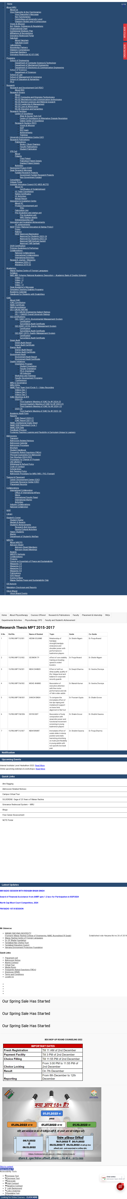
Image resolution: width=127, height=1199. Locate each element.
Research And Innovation (25, 527)
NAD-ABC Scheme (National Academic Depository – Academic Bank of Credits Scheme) (48, 275)
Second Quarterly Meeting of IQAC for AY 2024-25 (42, 404)
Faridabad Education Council (17, 945)
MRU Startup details (28, 217)
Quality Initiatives (17, 361)
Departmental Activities (12, 620)
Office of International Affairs (27, 493)
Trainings (24, 135)
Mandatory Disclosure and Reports (21, 587)
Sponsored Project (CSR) (21, 168)
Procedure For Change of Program (25, 459)
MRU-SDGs (15, 385)
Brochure (14, 448)
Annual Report (21, 198)
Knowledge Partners (19, 47)
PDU (22, 208)
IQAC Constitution (17, 302)
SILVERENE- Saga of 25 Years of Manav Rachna (23, 799)
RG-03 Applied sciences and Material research (35, 102)
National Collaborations (25, 253)
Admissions (11, 436)
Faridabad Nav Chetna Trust (17, 943)
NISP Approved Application (27, 234)
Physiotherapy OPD (33, 620)
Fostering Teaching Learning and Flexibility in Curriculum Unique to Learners (42, 432)
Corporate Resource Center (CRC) (24, 482)
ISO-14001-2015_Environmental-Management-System (39, 319)
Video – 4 (19, 285)
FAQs (107, 615)
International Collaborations (27, 255)
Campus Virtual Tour (11, 794)
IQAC (8, 298)
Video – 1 (19, 278)
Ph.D (12, 82)
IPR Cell (13, 151)
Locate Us (9, 977)
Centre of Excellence (24, 114)
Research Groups (17, 92)
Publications (20, 142)
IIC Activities (20, 196)
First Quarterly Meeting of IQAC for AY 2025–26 (40, 411)
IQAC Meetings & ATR (19, 397)
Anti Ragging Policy (18, 471)
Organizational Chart (18, 28)
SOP (22, 128)
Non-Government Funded (31, 177)
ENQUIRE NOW (124, 50)
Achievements (26, 132)
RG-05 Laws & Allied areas (26, 106)
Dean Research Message (21, 170)
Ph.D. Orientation (27, 371)
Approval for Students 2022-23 (33, 239)
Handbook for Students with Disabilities (27, 294)
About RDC (19, 90)
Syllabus (13, 273)
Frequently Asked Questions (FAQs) (25, 452)
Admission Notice (12, 960)
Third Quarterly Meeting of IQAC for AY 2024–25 (41, 406)
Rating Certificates (23, 194)
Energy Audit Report (23, 350)
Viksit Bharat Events (18, 593)
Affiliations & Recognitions (21, 33)
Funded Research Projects (26, 172)
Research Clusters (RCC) (25, 123)
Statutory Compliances (20, 50)
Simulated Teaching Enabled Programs (26, 289)
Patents (18, 156)
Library (9, 514)
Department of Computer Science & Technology (35, 63)
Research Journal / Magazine (22, 260)
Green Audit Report (23, 343)
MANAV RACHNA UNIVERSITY (38, 934)
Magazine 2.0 (16, 566)
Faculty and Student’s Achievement (60, 620)
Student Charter (16, 520)
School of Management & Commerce (26, 77)
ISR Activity (11, 584)
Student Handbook (18, 450)
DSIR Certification (17, 246)
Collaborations (16, 250)
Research (10, 85)
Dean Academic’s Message (22, 287)
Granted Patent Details (30, 163)
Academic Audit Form (19, 413)
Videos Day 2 (21, 392)
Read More (40, 765)
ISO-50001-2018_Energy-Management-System (35, 326)
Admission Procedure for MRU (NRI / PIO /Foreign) (32, 474)
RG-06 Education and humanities (29, 109)
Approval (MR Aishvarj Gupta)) (33, 241)
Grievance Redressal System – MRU (18, 804)
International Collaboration (21, 490)
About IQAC (15, 300)
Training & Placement (15, 477)
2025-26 (18, 409)
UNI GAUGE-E (16, 462)
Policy (17, 229)
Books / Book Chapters (30, 144)
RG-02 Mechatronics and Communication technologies (38, 99)
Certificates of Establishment (32, 189)
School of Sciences (18, 70)
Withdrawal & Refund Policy (22, 464)
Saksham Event (21, 43)
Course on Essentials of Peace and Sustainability (31, 561)
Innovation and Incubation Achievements (27, 222)
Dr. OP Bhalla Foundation (15, 940)
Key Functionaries (23, 17)
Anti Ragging (7, 784)
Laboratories (15, 45)
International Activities (24, 257)
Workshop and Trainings (25, 376)
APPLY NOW (124, 32)
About (17, 95)
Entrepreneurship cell (24, 220)
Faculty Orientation (28, 368)
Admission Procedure (19, 445)
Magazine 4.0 (16, 571)
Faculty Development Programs (28, 378)
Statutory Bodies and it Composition (30, 21)
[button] (7, 1169)
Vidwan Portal (16, 182)
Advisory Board (16, 545)
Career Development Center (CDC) (25, 479)
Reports (13, 416)
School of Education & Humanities (24, 79)
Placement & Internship (92, 615)
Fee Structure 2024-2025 (21, 457)
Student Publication (28, 149)
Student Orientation (28, 366)
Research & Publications (59, 615)
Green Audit (15, 340)
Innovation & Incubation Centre (23, 201)
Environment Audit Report (26, 357)
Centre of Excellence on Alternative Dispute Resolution (43, 118)
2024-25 (18, 399)
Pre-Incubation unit (28, 215)
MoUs (17, 495)
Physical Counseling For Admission (25, 455)
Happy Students (17, 532)
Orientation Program (23, 364)
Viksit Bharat (11, 591)
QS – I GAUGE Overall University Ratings (32, 314)
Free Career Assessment (13, 815)
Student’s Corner (13, 517)
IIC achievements (22, 224)
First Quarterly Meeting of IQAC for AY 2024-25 (40, 401)
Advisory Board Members (26, 547)
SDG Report (15, 575)
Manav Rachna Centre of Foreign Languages (29, 270)
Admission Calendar (18, 443)
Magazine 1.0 (16, 564)
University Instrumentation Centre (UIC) (27, 137)
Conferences (21, 380)
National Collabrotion (19, 507)
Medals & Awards (17, 522)
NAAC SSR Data (17, 427)
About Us (14, 10)
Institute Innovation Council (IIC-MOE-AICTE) (29, 184)
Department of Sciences (25, 72)
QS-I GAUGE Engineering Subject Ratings (32, 312)
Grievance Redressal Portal (22, 36)
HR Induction (25, 373)
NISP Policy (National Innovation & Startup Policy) (31, 227)
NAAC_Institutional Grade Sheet (24, 423)
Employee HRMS (12, 972)
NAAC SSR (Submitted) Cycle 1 (23, 425)
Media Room (10, 967)
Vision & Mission (17, 24)
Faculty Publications (28, 147)
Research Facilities (18, 111)
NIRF (8, 510)
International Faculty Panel (26, 497)
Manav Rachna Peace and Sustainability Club (29, 580)
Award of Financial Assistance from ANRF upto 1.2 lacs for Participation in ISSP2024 (39, 897)
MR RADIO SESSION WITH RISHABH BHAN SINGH (22, 891)
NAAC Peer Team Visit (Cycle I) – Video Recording (32, 387)
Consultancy (15, 180)
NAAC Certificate (17, 305)
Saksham (14, 38)
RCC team (24, 130)
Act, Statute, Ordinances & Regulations (26, 26)
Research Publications (20, 139)
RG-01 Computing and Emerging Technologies (35, 97)
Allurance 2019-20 (23, 265)
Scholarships (15, 469)
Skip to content (6, 1166)
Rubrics (18, 231)
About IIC (19, 187)
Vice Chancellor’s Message (27, 14)
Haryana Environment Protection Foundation (24, 947)
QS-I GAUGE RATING (19, 309)
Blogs (5, 810)
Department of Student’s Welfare (24, 536)
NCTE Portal (7, 820)
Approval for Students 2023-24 (33, 236)
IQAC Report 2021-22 (24, 420)
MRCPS (9, 540)
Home (9, 4)
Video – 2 (19, 280)
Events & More (16, 578)
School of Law (16, 75)
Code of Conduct (17, 466)
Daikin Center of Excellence (32, 121)
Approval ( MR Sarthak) (30, 243)
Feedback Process (18, 430)
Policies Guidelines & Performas (24, 248)
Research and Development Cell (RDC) (26, 88)
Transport (14, 438)
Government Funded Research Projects (37, 175)
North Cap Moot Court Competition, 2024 (19, 903)
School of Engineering (19, 60)
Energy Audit (15, 347)
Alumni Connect (11, 962)
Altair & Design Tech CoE (30, 116)
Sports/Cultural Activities (26, 529)
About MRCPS (16, 542)
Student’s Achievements (20, 525)
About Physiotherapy (19, 615)
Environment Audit (18, 354)
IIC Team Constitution (24, 191)
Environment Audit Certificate (27, 359)
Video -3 (18, 282)
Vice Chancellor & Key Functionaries (25, 12)
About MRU (11, 7)
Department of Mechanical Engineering (31, 65)
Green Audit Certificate (24, 345)
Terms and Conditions (14, 974)
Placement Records (18, 484)
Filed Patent (25, 158)
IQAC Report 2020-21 (24, 418)
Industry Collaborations (20, 504)
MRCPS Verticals (17, 554)
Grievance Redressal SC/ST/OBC (24, 54)
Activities (19, 165)
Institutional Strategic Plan (21, 31)
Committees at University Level (28, 19)
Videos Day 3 (21, 394)
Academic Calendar (18, 292)
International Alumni (23, 500)
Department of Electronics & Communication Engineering (39, 67)
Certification (25, 321)
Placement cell (11, 958)
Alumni (13, 534)
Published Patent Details (31, 161)
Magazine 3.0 (16, 568)
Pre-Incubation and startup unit (28, 213)
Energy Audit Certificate (25, 352)
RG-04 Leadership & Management (29, 104)
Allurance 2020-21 (23, 262)
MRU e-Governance (18, 383)
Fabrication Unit (21, 210)
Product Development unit (26, 206)
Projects (13, 559)
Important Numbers (18, 52)
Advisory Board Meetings (26, 549)
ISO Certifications (17, 317)
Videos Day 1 (21, 390)
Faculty (76, 615)
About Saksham (22, 40)
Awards (13, 552)
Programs (10, 58)
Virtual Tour (10, 965)
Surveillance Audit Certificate (32, 324)
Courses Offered (38, 615)
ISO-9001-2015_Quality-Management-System (35, 333)
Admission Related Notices (22, 440)
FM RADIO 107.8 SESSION (11, 909)
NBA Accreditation (18, 307)
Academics (11, 268)
